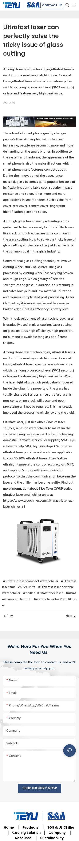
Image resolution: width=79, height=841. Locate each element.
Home (9, 827)
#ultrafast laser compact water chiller (30, 581)
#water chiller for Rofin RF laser (39, 602)
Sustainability (52, 838)
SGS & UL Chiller (60, 827)
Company (57, 832)
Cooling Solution (26, 832)
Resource (23, 838)
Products (30, 827)
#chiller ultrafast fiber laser (43, 593)
